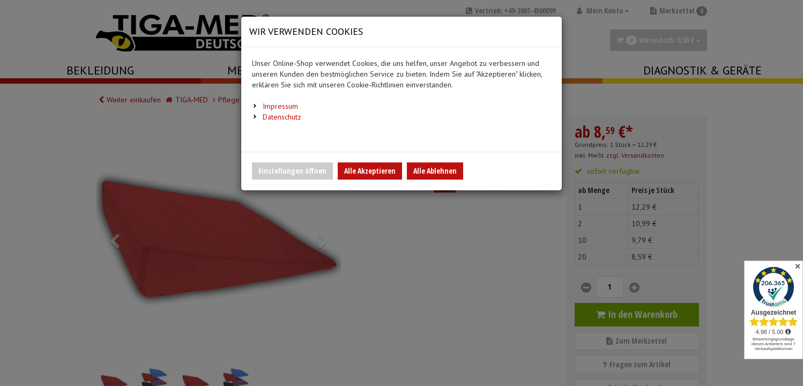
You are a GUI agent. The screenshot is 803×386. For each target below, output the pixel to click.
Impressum (280, 106)
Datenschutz (282, 117)
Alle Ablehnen (435, 171)
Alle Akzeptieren (370, 171)
